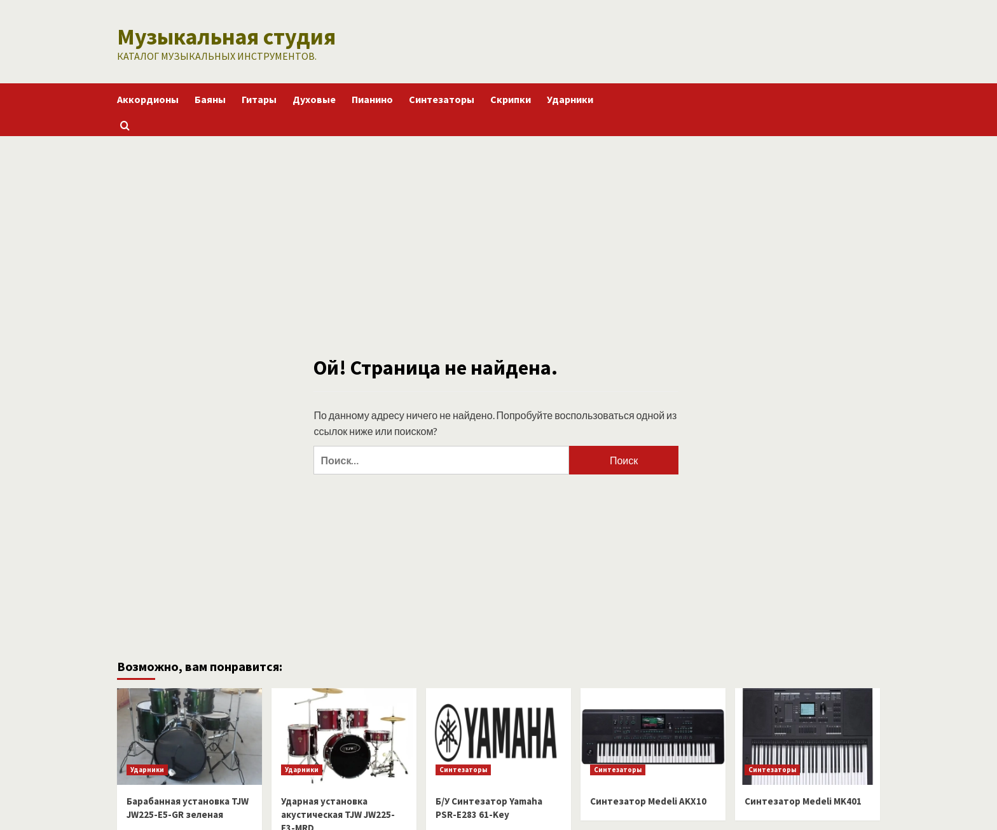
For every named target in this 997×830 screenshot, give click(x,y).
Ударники (570, 97)
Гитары (259, 97)
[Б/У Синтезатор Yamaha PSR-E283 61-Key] (498, 734)
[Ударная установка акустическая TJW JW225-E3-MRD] (344, 734)
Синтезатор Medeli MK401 (803, 799)
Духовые (314, 97)
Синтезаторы (441, 97)
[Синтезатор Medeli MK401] (807, 734)
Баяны (210, 97)
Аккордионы (148, 97)
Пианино (372, 97)
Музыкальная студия (216, 35)
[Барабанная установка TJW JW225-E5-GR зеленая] (189, 734)
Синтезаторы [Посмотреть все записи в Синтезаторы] (463, 767)
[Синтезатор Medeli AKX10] (653, 734)
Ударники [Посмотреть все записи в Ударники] (147, 767)
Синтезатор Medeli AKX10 (648, 799)
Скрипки (510, 97)
